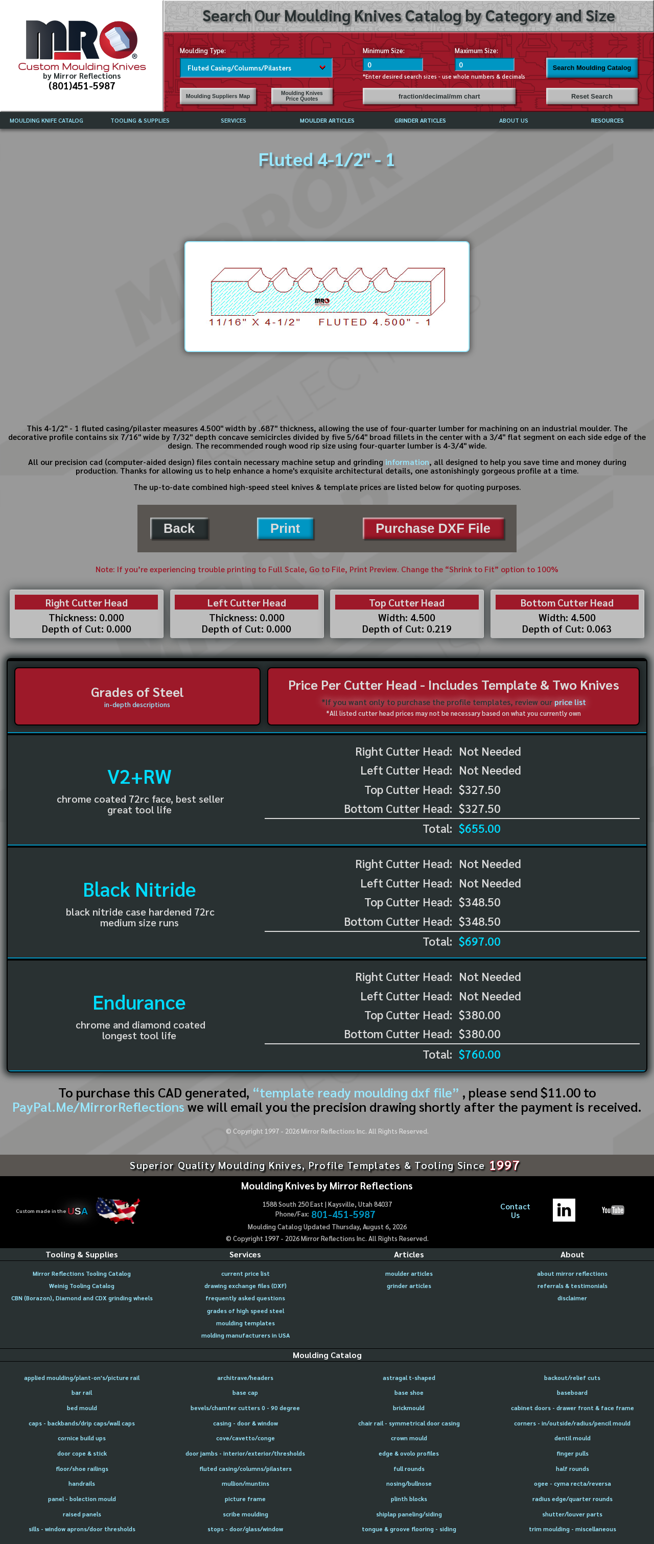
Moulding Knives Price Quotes (302, 96)
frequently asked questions (245, 1298)
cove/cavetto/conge (245, 1438)
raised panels (82, 1514)
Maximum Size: (476, 50)
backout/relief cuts (572, 1378)
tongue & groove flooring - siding (409, 1529)
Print (285, 528)
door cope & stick (82, 1453)
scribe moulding (245, 1514)
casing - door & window (245, 1423)
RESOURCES (607, 120)
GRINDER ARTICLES (420, 120)
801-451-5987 (343, 1214)
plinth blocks (409, 1499)
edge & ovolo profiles (409, 1453)
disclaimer (572, 1298)
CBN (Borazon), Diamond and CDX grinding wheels (82, 1298)
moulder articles (409, 1273)
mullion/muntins (245, 1483)
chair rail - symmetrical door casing (409, 1423)
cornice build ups (82, 1438)
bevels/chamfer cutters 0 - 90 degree (245, 1408)
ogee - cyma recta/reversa (572, 1483)
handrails (81, 1483)
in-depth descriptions (137, 704)
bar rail (82, 1392)
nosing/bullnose (409, 1483)
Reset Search (592, 96)
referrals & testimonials (573, 1286)
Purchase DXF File (433, 528)
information (407, 462)
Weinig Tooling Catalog (81, 1286)
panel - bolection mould (82, 1499)
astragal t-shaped (409, 1378)
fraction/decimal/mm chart (439, 96)
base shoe (409, 1392)
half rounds (572, 1468)
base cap (245, 1392)
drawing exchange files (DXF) (245, 1286)
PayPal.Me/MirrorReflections (100, 1106)
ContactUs (515, 1211)
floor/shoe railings (82, 1468)
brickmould (409, 1408)
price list (570, 702)
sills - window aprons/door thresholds (82, 1529)
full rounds (409, 1468)
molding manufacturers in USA (245, 1335)
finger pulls (572, 1453)
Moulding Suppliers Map (218, 96)
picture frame (245, 1499)
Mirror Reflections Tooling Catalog (82, 1273)
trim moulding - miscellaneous (572, 1529)
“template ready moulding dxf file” (355, 1092)
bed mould (82, 1408)
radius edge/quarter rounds (572, 1499)
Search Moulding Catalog (592, 68)
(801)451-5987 (82, 85)
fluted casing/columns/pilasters (245, 1468)
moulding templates (245, 1323)
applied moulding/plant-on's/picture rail (81, 1378)
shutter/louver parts (572, 1514)
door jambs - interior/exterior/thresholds (245, 1453)
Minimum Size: (384, 50)
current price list (245, 1273)
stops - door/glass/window (245, 1529)
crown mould (409, 1438)
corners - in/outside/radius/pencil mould (572, 1423)
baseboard (572, 1392)
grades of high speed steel (245, 1311)
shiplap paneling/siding (409, 1514)
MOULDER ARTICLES (327, 120)
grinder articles (409, 1286)
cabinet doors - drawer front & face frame (572, 1408)
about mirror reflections (572, 1273)
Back (179, 528)
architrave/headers (245, 1378)
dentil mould (572, 1438)
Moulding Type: (203, 50)
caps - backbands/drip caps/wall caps (82, 1423)
